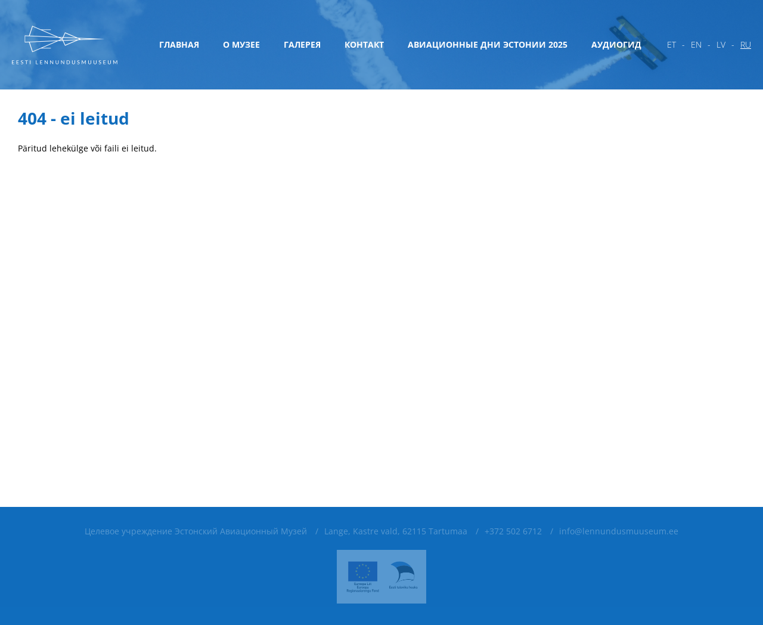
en (696, 44)
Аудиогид (616, 44)
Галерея (302, 44)
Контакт (364, 44)
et (671, 44)
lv (721, 44)
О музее (241, 44)
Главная (179, 44)
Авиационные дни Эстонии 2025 (487, 44)
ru (745, 44)
